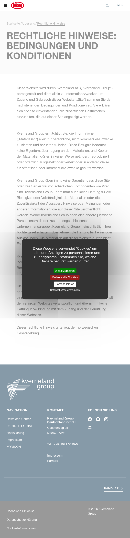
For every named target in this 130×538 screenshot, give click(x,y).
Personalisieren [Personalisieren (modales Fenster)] (65, 284)
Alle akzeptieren (65, 270)
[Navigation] (5, 5)
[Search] (107, 5)
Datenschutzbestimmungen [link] (65, 290)
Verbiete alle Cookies (65, 277)
